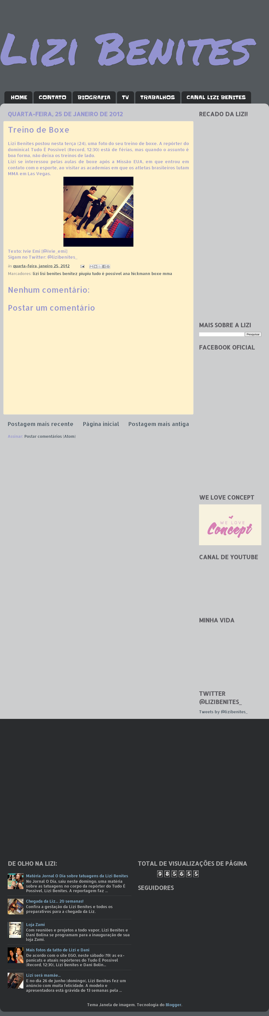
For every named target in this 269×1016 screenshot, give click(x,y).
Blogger (173, 1004)
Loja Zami (35, 924)
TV (125, 97)
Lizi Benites (126, 47)
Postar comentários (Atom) (50, 436)
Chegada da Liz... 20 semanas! (55, 900)
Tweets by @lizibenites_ (223, 711)
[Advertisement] (230, 248)
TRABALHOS (157, 97)
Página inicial (101, 423)
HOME (19, 97)
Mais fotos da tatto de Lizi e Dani (57, 949)
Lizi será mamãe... (43, 975)
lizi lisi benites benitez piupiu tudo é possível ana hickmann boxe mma (102, 273)
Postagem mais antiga (158, 423)
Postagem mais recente (40, 423)
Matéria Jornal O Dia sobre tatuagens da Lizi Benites (77, 875)
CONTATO (52, 97)
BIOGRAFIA (94, 97)
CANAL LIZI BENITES (216, 97)
